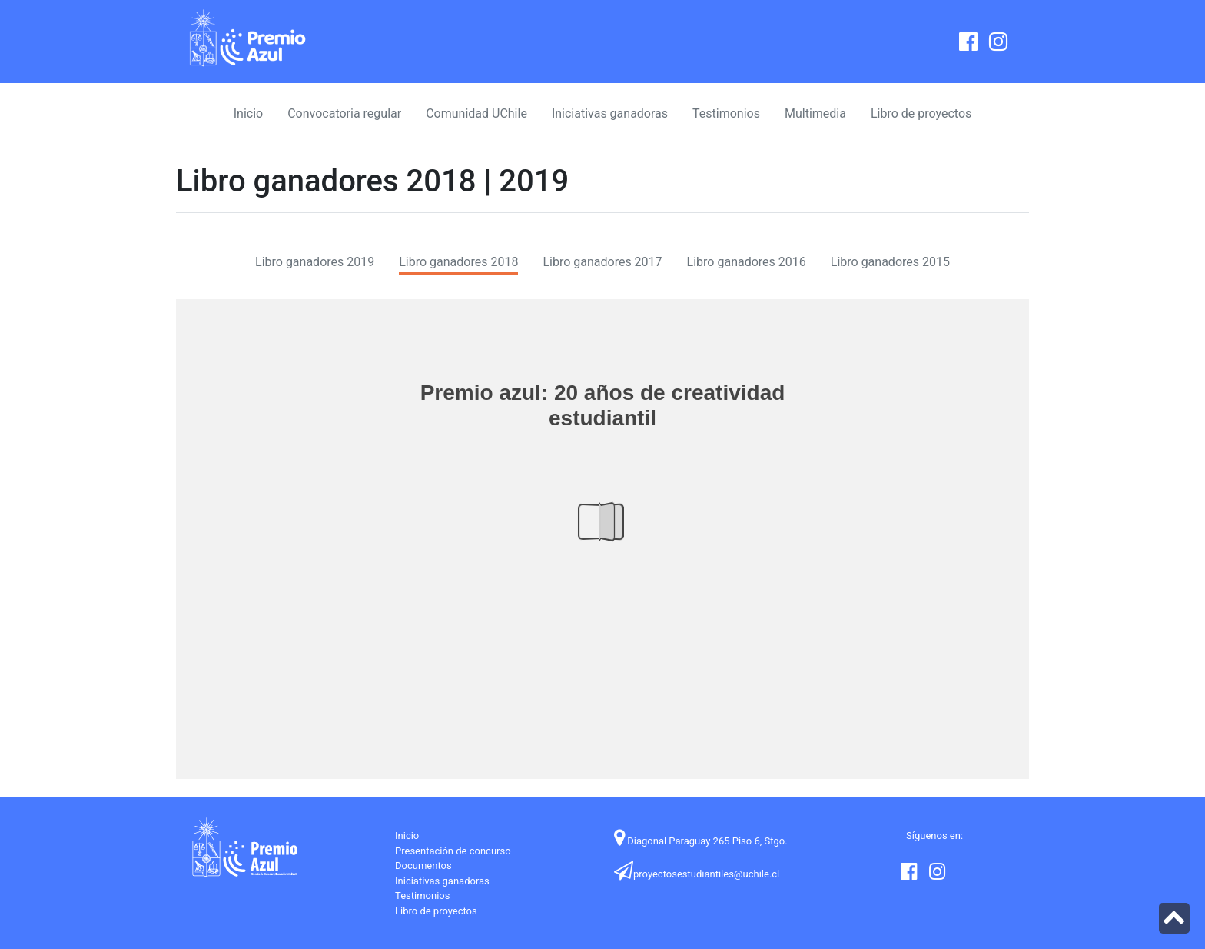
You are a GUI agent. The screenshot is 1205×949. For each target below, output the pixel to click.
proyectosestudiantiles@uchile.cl (696, 874)
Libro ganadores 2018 (458, 262)
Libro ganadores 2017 (602, 262)
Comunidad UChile (476, 113)
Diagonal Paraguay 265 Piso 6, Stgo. (701, 841)
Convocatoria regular (344, 113)
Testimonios (726, 113)
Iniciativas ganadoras (610, 113)
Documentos (423, 865)
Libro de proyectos (921, 113)
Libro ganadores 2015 (890, 262)
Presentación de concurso (453, 851)
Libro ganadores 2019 (314, 262)
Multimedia (815, 113)
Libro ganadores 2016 (746, 262)
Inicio (248, 113)
